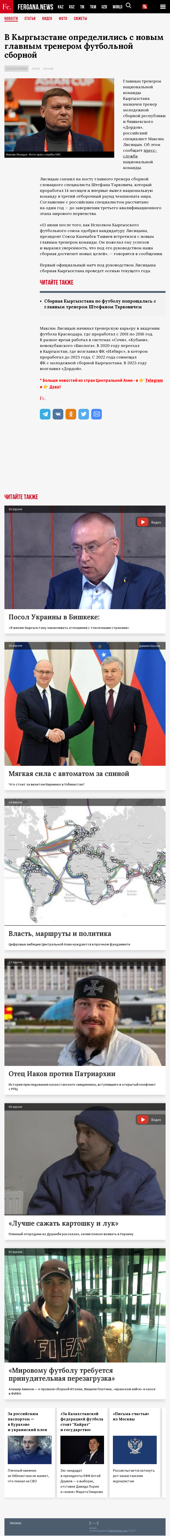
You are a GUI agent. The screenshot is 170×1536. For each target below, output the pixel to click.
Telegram (154, 380)
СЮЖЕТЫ (83, 19)
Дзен (54, 387)
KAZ (61, 7)
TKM (94, 7)
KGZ (72, 7)
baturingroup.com (118, 1531)
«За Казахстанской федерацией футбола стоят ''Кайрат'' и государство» (81, 1422)
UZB (105, 7)
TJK (82, 7)
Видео (49, 19)
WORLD (119, 7)
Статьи (31, 19)
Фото (65, 19)
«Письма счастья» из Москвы (131, 1417)
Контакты (15, 1523)
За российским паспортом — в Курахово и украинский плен (27, 1422)
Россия (48, 68)
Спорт (36, 68)
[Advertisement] (85, 461)
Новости (11, 19)
